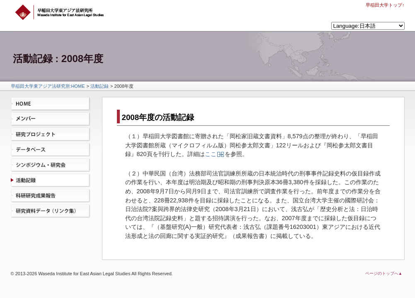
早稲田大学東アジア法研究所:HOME (48, 86)
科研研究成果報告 (52, 196)
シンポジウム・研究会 (52, 165)
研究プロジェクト (52, 134)
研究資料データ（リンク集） (52, 211)
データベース (52, 150)
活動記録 (99, 86)
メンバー (52, 119)
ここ (210, 154)
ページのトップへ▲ (384, 273)
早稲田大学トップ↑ (385, 4)
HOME (52, 104)
